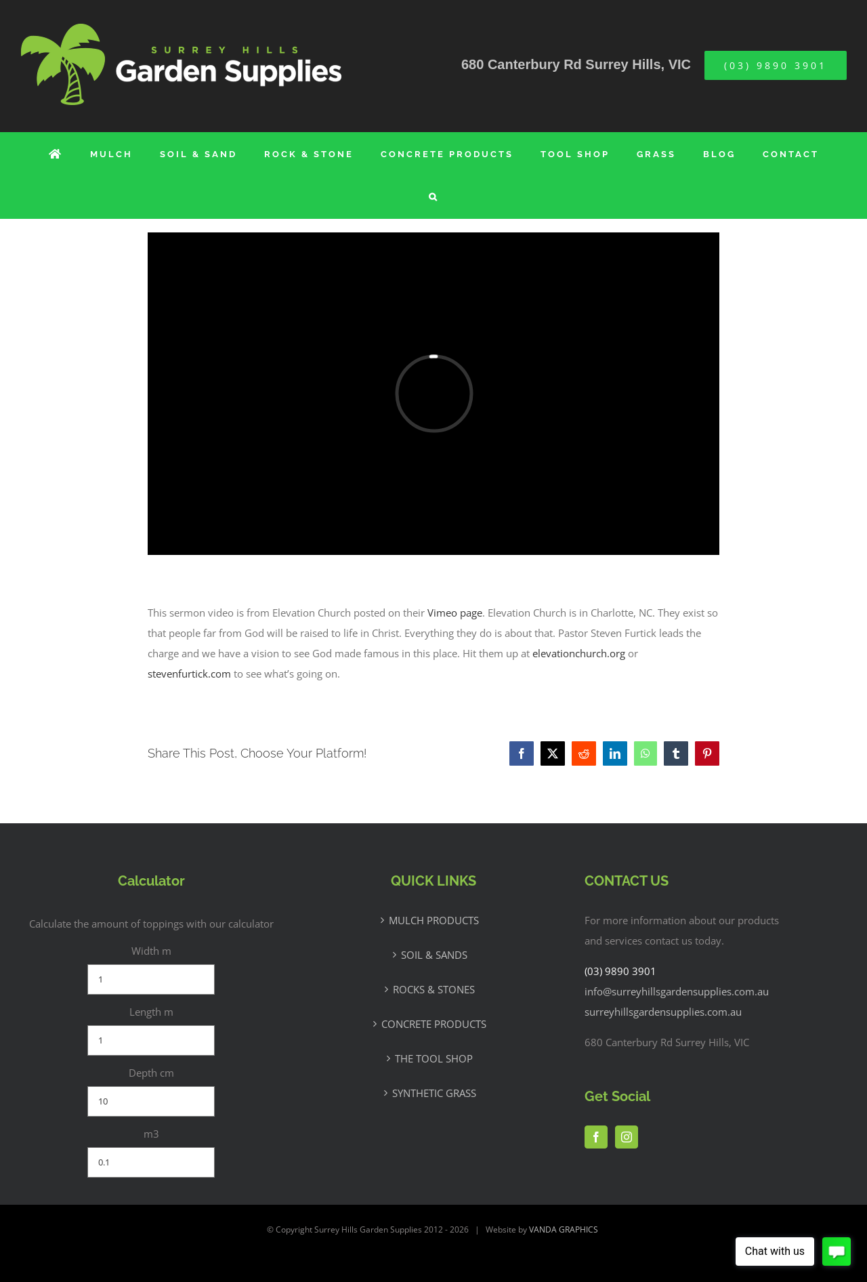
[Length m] (151, 1040)
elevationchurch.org (578, 653)
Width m (151, 950)
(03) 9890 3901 (620, 971)
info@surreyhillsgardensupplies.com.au (677, 991)
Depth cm (151, 1072)
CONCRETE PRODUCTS (433, 1024)
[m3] (151, 1162)
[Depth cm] (151, 1101)
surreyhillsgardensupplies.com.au (663, 1011)
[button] (433, 196)
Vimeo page (454, 612)
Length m (151, 1011)
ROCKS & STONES (434, 989)
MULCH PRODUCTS (434, 920)
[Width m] (151, 979)
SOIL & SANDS (434, 955)
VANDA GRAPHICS (563, 1229)
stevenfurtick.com (189, 673)
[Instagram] (626, 1137)
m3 (151, 1133)
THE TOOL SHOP (434, 1058)
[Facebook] (596, 1137)
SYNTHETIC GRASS (434, 1093)
